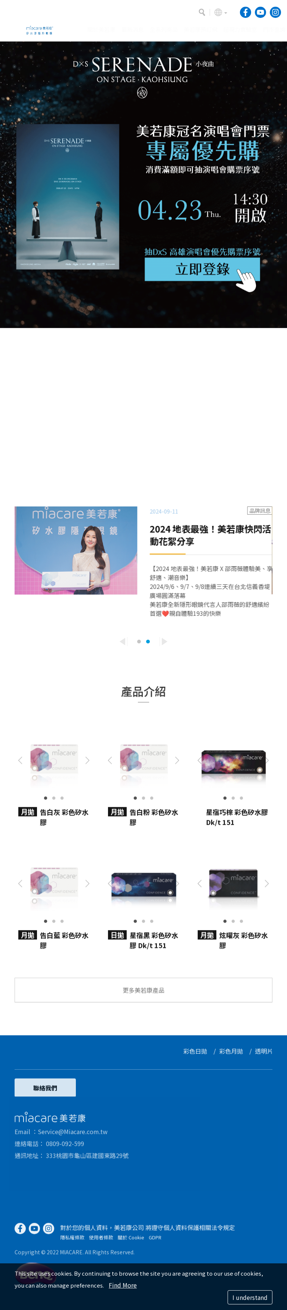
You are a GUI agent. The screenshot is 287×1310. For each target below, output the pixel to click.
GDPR (155, 1241)
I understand (250, 1297)
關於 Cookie (131, 1241)
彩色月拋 (235, 1051)
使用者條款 (101, 1241)
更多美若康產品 (143, 993)
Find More (123, 1285)
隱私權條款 (72, 1241)
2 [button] (148, 641)
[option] (143, 184)
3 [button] (62, 795)
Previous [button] (122, 641)
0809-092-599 (65, 1146)
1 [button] (139, 641)
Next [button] (164, 641)
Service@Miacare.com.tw (73, 1134)
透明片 (268, 1051)
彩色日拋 (199, 1051)
